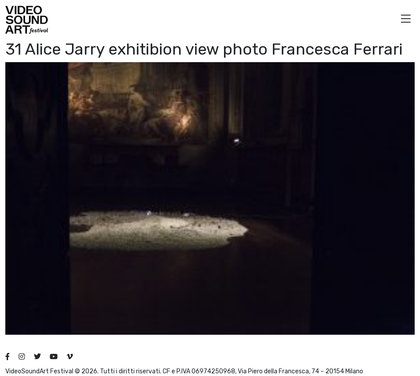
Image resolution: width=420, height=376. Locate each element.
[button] (406, 19)
